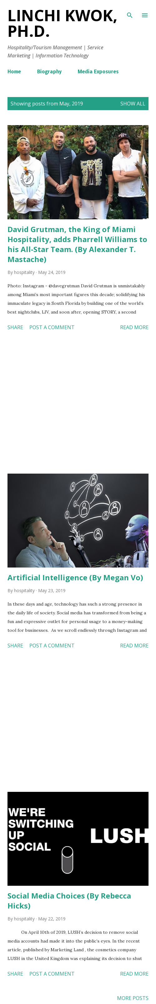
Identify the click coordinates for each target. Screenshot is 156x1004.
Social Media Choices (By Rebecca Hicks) (69, 900)
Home (14, 72)
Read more (134, 327)
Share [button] (15, 327)
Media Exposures (98, 72)
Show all (132, 103)
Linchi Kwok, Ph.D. (62, 23)
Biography (49, 72)
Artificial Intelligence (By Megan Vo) (75, 577)
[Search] (130, 11)
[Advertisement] (78, 403)
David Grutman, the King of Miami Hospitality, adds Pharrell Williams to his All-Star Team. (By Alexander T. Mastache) (77, 244)
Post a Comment (52, 327)
